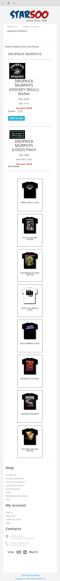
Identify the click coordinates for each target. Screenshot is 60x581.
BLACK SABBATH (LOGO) (30, 343)
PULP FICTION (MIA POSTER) (29, 238)
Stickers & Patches (31, 27)
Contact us (11, 475)
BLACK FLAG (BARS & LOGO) (30, 309)
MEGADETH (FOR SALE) (30, 379)
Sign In (9, 512)
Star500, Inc (12, 27)
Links (8, 492)
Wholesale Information (17, 496)
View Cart (10, 516)
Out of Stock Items (15, 485)
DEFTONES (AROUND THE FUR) (30, 450)
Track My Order (13, 519)
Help (8, 523)
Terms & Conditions (15, 482)
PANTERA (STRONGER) (30, 414)
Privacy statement (14, 478)
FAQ (8, 499)
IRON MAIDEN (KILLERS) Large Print (29, 274)
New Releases (13, 489)
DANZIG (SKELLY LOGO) (30, 202)
